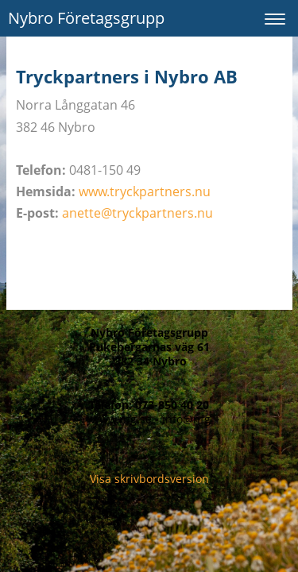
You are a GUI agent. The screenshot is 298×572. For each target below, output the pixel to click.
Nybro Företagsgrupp (86, 18)
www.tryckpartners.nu (145, 191)
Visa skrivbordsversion (149, 478)
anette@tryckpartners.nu (137, 213)
